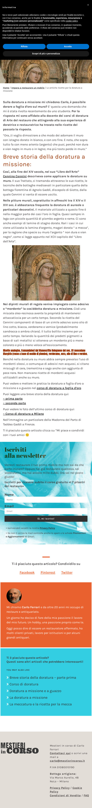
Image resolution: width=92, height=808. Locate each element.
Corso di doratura (24, 684)
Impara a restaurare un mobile (27, 87)
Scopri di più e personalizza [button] (46, 53)
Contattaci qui (60, 753)
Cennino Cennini (15, 176)
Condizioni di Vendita (65, 795)
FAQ (86, 795)
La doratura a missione (28, 697)
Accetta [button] (68, 46)
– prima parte (13, 398)
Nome (9, 495)
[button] (27, 572)
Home (6, 87)
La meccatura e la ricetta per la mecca (41, 704)
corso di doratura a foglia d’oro (59, 388)
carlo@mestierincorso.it (67, 760)
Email (9, 506)
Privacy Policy (47, 528)
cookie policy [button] (72, 21)
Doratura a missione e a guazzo (35, 691)
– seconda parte (14, 403)
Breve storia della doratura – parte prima (43, 677)
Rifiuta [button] (24, 46)
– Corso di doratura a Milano (23, 414)
